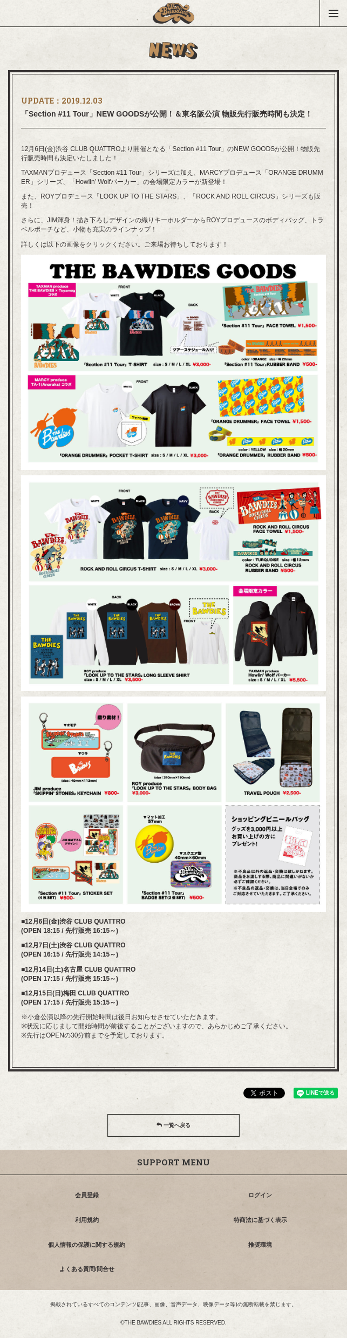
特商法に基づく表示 (260, 1220)
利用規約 (87, 1220)
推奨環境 (260, 1244)
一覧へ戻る (173, 1125)
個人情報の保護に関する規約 (86, 1244)
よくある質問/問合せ (86, 1269)
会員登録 (87, 1195)
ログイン (260, 1195)
